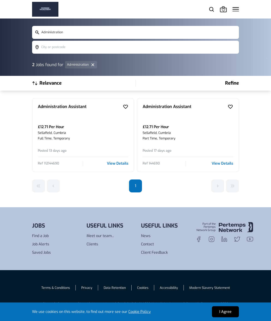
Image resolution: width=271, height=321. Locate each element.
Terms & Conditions (55, 288)
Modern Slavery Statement (209, 288)
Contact (147, 244)
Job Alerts (40, 244)
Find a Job (40, 235)
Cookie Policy (139, 311)
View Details (117, 163)
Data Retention (115, 288)
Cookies (142, 288)
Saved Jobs (41, 252)
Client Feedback (154, 252)
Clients (92, 244)
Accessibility (169, 288)
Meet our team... (100, 235)
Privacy (86, 288)
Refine (232, 83)
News (146, 235)
